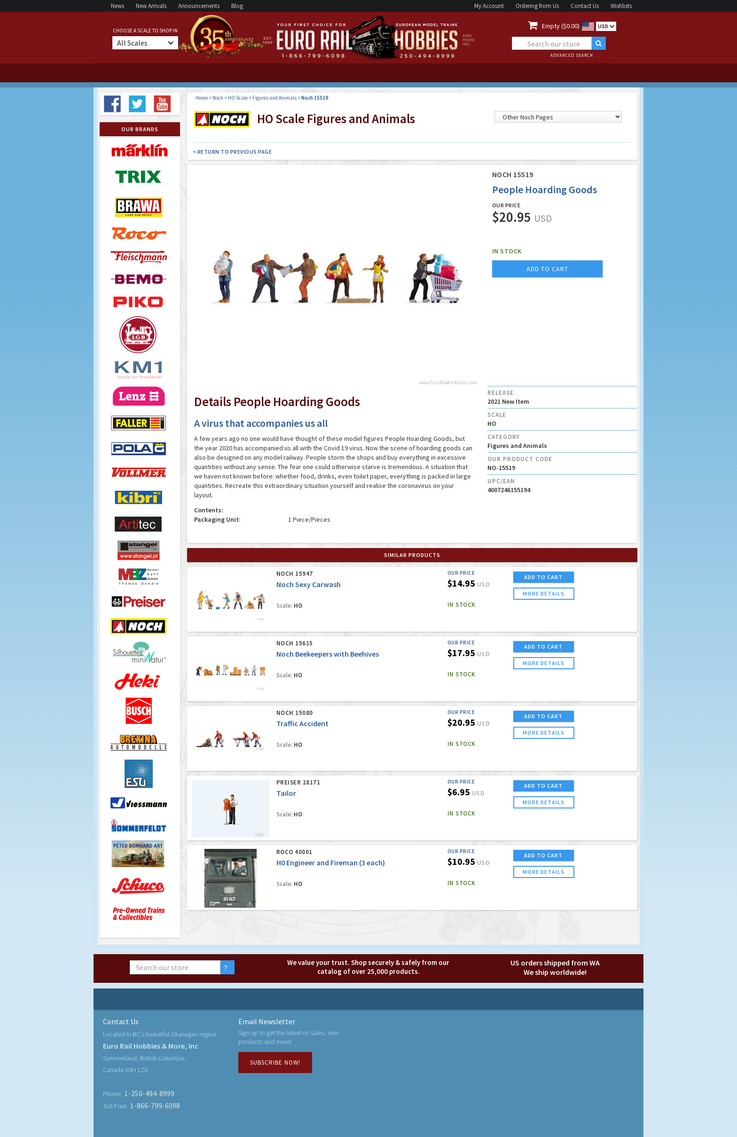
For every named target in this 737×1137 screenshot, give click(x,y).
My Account (489, 6)
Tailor (286, 793)
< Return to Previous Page (232, 151)
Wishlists (621, 6)
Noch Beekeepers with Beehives (327, 654)
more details (544, 593)
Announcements (199, 6)
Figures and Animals (274, 97)
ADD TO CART (543, 576)
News (117, 6)
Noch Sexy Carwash (308, 584)
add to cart (547, 269)
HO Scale (238, 97)
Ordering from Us (537, 6)
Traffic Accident (302, 723)
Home (202, 97)
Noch (217, 97)
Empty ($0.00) (561, 26)
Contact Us (585, 6)
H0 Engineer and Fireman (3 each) (330, 862)
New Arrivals (151, 6)
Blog (237, 6)
